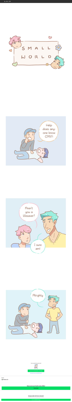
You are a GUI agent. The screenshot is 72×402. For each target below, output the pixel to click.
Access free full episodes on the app (36, 370)
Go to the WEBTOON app (36, 399)
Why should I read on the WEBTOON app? (36, 373)
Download (36, 388)
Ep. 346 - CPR (7, 1)
